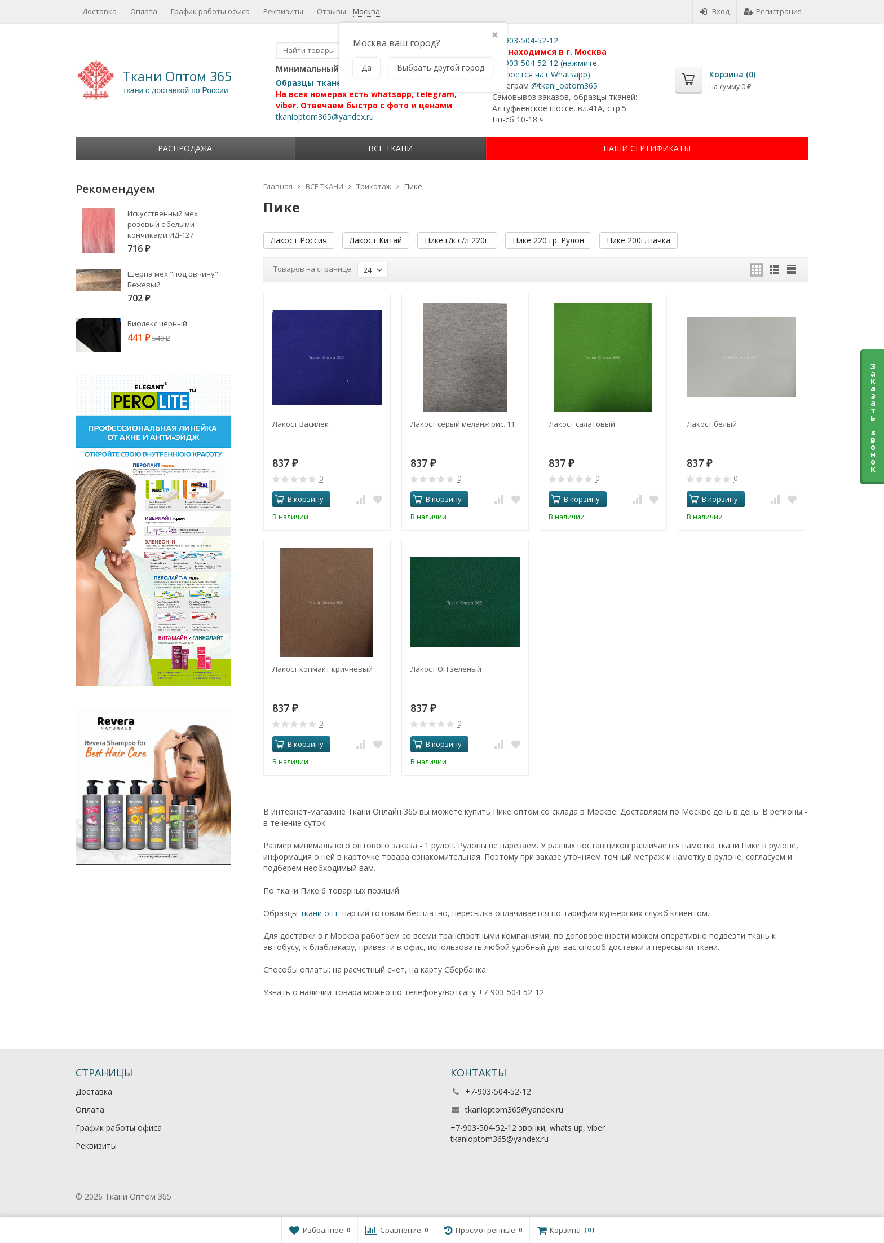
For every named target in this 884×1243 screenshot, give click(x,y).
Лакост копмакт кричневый (322, 669)
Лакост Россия (299, 240)
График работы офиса (210, 11)
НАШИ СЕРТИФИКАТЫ (647, 148)
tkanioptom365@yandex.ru (325, 116)
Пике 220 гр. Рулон (548, 240)
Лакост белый (712, 424)
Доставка (99, 11)
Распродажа (185, 148)
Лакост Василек (300, 424)
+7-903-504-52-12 (525, 40)
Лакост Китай (376, 240)
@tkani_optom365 (564, 85)
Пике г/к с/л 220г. (457, 240)
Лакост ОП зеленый (445, 669)
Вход (715, 11)
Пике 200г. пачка (638, 240)
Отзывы (331, 11)
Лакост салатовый (582, 424)
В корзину (299, 499)
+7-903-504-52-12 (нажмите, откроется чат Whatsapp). (545, 69)
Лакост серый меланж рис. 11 (462, 424)
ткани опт (319, 913)
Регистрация (773, 11)
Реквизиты (283, 11)
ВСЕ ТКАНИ (390, 148)
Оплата (143, 11)
